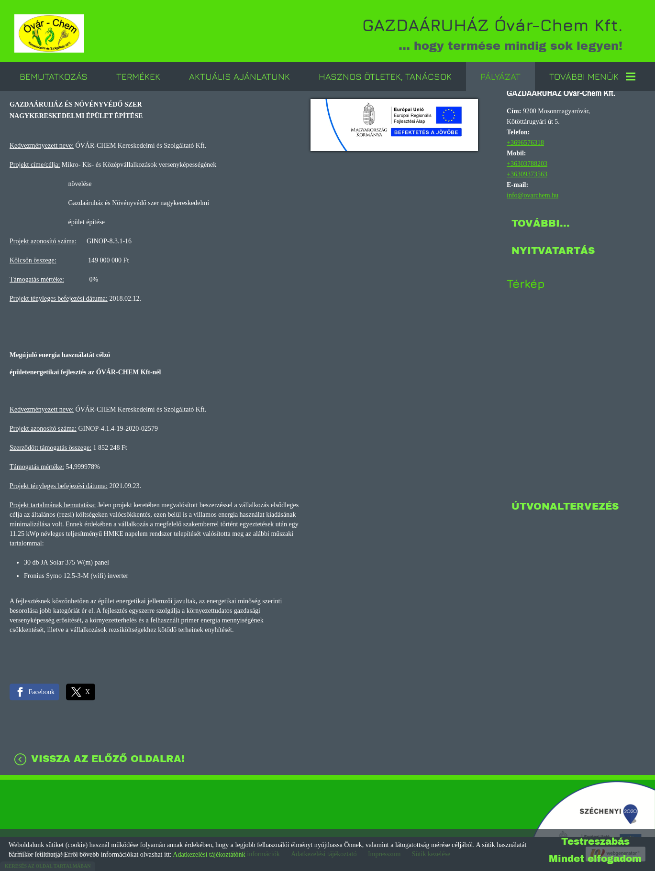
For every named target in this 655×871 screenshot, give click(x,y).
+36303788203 (527, 163)
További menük (592, 76)
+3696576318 (525, 142)
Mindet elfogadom (595, 858)
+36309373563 (527, 174)
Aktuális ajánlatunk (239, 76)
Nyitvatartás (553, 250)
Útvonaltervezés (565, 506)
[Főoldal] (49, 33)
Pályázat (500, 76)
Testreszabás (595, 841)
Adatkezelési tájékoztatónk (209, 854)
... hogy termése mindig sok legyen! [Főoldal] (492, 33)
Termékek (138, 76)
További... (540, 223)
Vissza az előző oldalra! (108, 758)
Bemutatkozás (54, 76)
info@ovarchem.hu (532, 195)
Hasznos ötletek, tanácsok (385, 76)
